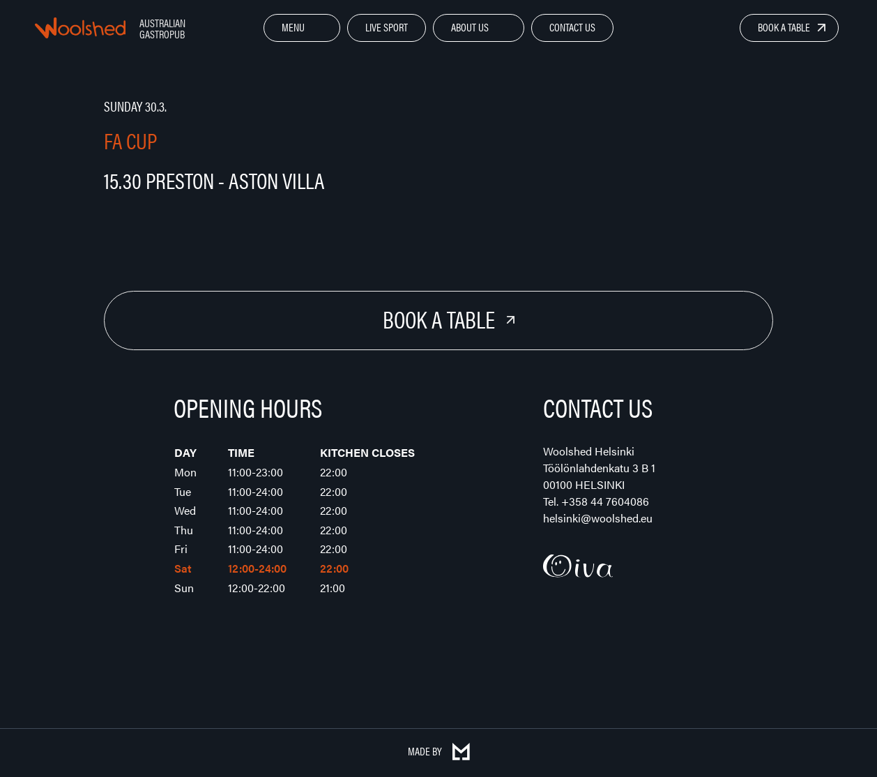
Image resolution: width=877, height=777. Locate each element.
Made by (439, 751)
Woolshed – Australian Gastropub (80, 27)
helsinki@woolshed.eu (598, 518)
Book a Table (784, 27)
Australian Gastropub (162, 28)
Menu (293, 27)
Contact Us (572, 27)
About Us (470, 27)
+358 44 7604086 (605, 501)
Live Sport (386, 27)
